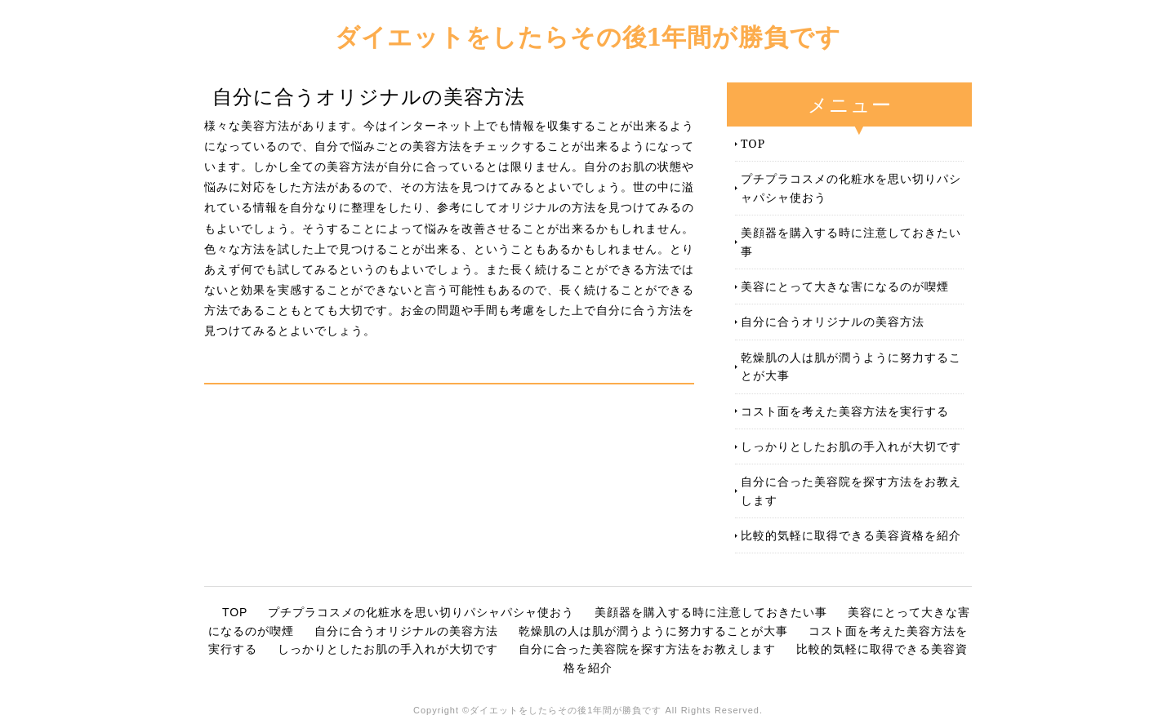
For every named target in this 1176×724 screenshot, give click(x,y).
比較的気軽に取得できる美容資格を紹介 (851, 535)
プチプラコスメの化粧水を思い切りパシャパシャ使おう (851, 187)
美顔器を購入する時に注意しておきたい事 (851, 241)
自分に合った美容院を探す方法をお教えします (851, 490)
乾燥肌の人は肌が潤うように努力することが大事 (851, 366)
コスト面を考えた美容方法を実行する (845, 411)
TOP (753, 143)
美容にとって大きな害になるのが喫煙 (845, 286)
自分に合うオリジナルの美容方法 (832, 321)
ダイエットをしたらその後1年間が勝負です (588, 36)
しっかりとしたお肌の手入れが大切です (851, 446)
